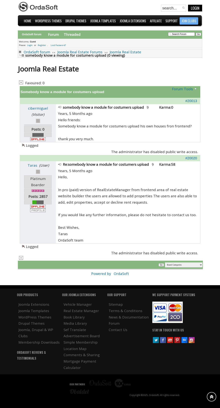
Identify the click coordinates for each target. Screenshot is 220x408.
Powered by (101, 273)
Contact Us (118, 329)
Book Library (74, 317)
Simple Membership (81, 342)
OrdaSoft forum (37, 52)
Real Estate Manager (81, 310)
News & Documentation (129, 317)
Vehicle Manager (78, 304)
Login (195, 8)
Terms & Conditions (125, 310)
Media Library (75, 323)
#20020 (191, 158)
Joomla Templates (33, 310)
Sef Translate (75, 329)
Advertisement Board (82, 335)
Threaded (72, 34)
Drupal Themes (31, 323)
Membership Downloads (39, 342)
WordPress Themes (34, 317)
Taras (32, 165)
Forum (53, 34)
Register (42, 45)
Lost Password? (58, 45)
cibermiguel (38, 108)
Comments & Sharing (82, 354)
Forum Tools (182, 89)
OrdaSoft (121, 273)
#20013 (191, 101)
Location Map (75, 348)
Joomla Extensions (33, 304)
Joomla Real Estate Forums (79, 52)
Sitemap (116, 304)
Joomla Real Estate (125, 52)
